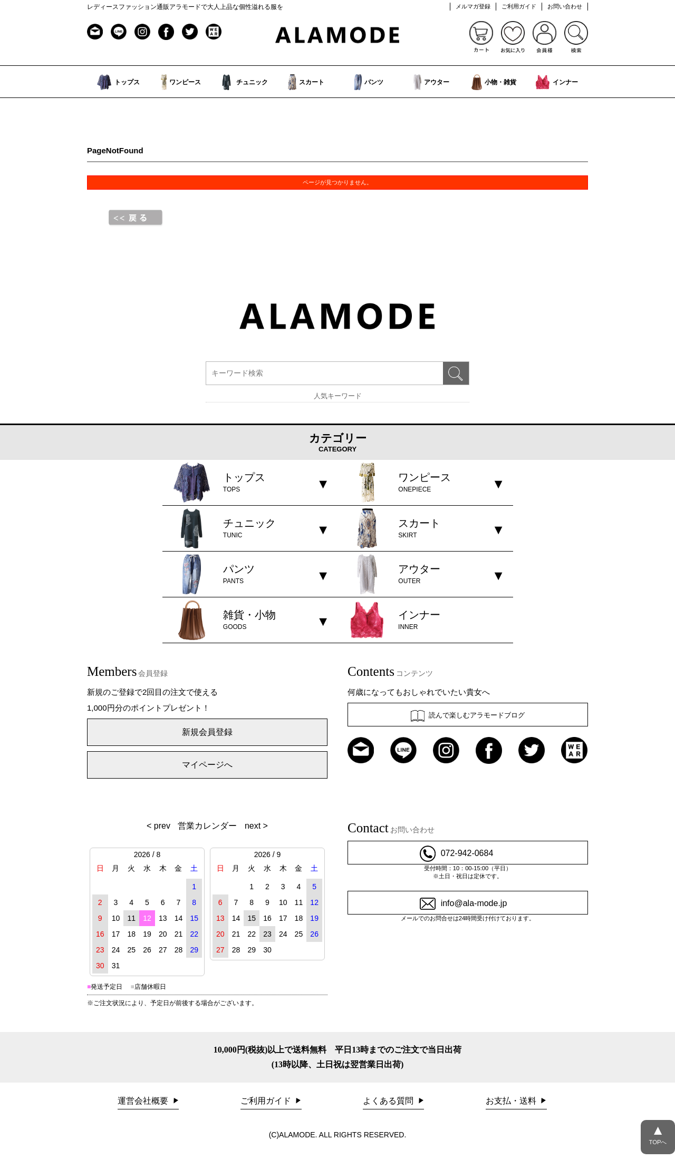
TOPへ (658, 1132)
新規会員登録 (207, 732)
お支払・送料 (512, 1100)
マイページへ (207, 764)
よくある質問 (389, 1100)
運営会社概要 (144, 1100)
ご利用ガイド (519, 6)
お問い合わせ (564, 6)
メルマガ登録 (473, 6)
